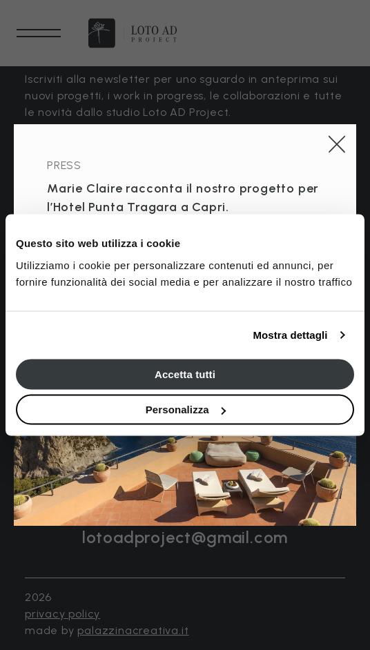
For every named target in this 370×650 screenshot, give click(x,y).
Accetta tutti (185, 374)
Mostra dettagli (290, 335)
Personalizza (186, 409)
